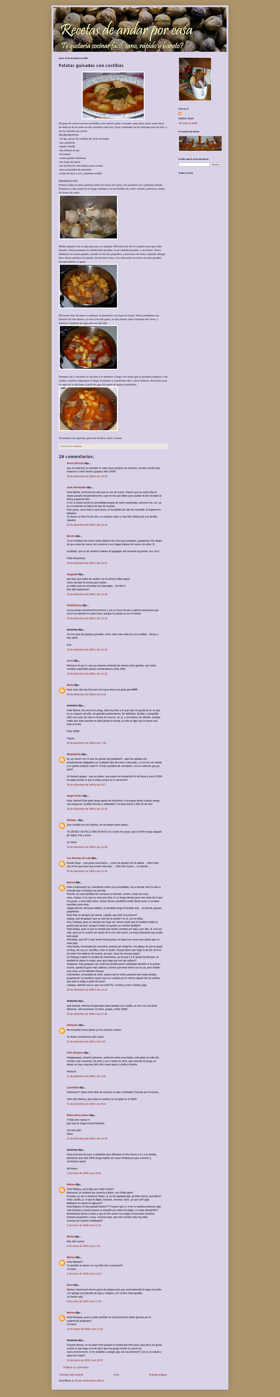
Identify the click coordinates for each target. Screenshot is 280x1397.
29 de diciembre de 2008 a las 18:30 (87, 476)
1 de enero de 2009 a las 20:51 (84, 1173)
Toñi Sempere (75, 1052)
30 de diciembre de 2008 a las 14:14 (87, 989)
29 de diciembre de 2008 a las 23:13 (87, 673)
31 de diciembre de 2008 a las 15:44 (87, 1138)
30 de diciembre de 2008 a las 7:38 (86, 743)
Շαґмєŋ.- (72, 820)
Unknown (72, 1025)
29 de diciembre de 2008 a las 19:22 (87, 563)
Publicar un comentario (76, 1367)
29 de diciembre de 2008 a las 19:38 (87, 594)
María (70, 685)
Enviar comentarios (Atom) (89, 1380)
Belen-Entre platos (78, 1115)
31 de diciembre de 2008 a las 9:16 (86, 1076)
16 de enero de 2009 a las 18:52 (85, 1360)
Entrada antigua (158, 1374)
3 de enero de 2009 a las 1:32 (83, 1246)
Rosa (70, 1284)
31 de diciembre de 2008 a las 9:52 (86, 1103)
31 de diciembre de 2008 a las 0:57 (86, 1041)
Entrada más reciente (71, 1374)
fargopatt (72, 574)
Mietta (70, 1236)
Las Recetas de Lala (79, 858)
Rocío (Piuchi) (75, 463)
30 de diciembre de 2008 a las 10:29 (87, 808)
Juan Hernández (76, 487)
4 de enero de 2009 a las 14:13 (84, 1273)
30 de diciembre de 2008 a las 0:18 (86, 694)
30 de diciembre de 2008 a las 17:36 (87, 1013)
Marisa (71, 882)
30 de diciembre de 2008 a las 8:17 (86, 784)
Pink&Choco (74, 605)
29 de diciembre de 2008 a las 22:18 (87, 618)
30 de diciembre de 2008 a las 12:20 (87, 871)
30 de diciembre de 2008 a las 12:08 (87, 847)
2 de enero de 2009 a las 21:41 (84, 1225)
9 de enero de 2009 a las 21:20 (84, 1301)
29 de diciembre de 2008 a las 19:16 (87, 524)
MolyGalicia (74, 754)
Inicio (116, 1374)
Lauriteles (73, 1087)
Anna (70, 660)
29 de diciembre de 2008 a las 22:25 (87, 649)
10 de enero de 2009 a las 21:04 (85, 1329)
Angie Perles (74, 795)
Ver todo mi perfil (187, 123)
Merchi (71, 536)
